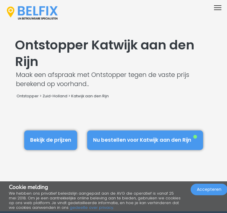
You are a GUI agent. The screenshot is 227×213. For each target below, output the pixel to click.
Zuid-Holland (55, 96)
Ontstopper (28, 96)
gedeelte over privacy (91, 207)
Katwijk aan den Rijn (90, 96)
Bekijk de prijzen (50, 139)
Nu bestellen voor (145, 139)
